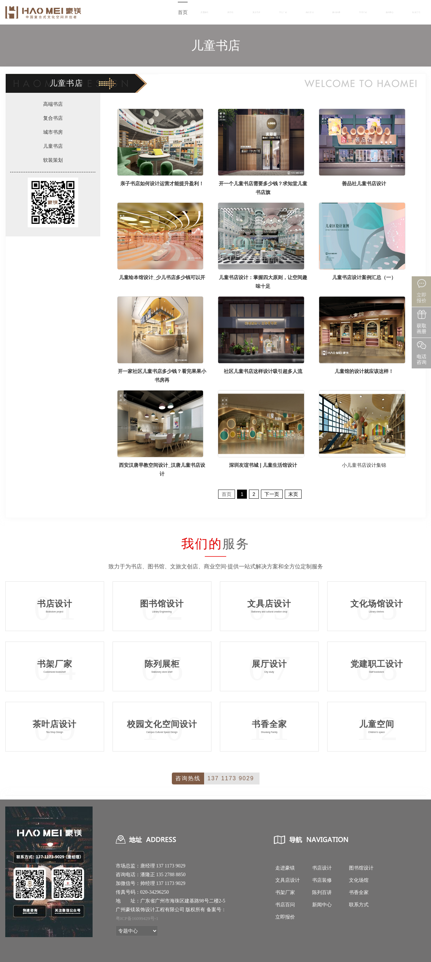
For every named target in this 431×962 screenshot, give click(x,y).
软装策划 (53, 160)
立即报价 (285, 917)
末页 (293, 494)
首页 (183, 12)
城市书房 (53, 132)
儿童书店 (53, 146)
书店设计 (322, 868)
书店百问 (285, 904)
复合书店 (256, 12)
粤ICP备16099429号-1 (137, 918)
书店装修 (322, 880)
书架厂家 (283, 12)
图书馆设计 (361, 868)
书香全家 (363, 12)
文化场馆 (359, 880)
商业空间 (309, 12)
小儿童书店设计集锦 (364, 465)
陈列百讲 (336, 12)
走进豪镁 (204, 12)
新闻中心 (389, 12)
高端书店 (53, 104)
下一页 (271, 494)
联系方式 (416, 12)
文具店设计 (287, 880)
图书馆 (230, 12)
